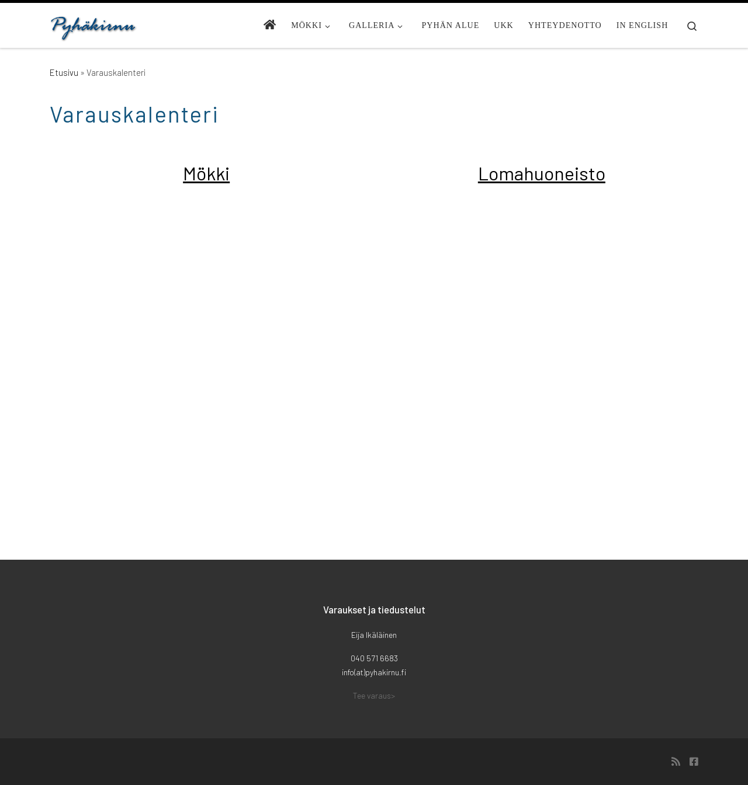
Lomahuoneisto (541, 173)
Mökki (206, 173)
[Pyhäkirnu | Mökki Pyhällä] (93, 25)
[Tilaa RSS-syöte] (675, 761)
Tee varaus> (374, 695)
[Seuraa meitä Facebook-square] (694, 761)
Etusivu (64, 72)
